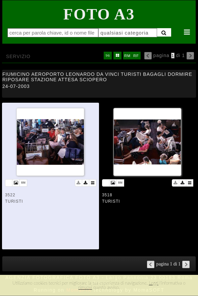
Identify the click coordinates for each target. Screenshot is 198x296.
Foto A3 (99, 14)
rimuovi (85, 287)
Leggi (153, 283)
